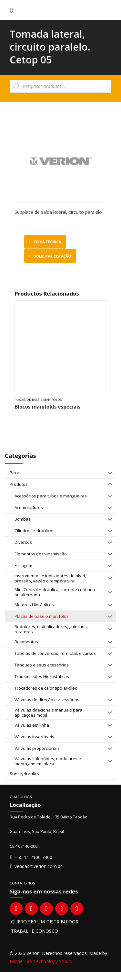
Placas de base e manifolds (38, 400)
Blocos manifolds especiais (47, 406)
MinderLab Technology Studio (41, 961)
